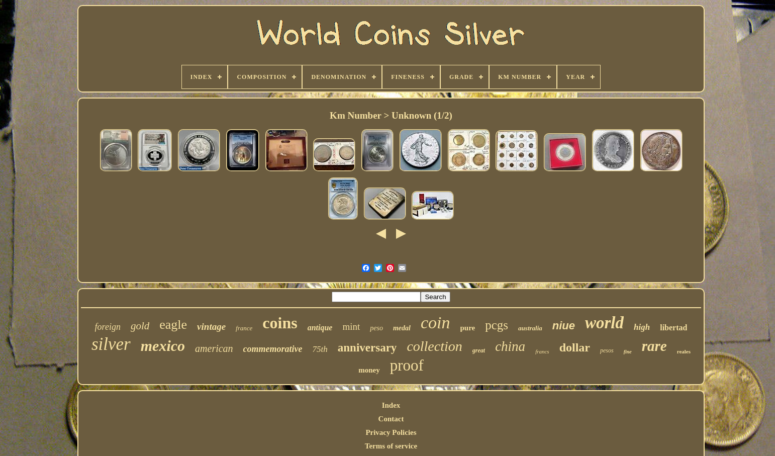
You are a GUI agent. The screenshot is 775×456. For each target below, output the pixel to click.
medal (402, 328)
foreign (108, 327)
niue (563, 325)
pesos (607, 350)
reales (684, 351)
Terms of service (391, 446)
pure (467, 328)
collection (434, 346)
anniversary (367, 347)
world (604, 323)
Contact (391, 419)
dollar (574, 347)
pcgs (496, 325)
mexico (163, 345)
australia (530, 328)
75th (320, 349)
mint (351, 326)
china (510, 346)
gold (140, 326)
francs (542, 351)
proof (407, 365)
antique (320, 327)
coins (279, 323)
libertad (673, 327)
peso (376, 328)
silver (111, 344)
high (642, 327)
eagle (173, 324)
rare (654, 346)
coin (435, 322)
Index (391, 405)
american (214, 348)
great (478, 350)
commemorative (273, 349)
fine (628, 351)
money (369, 370)
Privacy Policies (390, 432)
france (244, 328)
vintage (211, 326)
